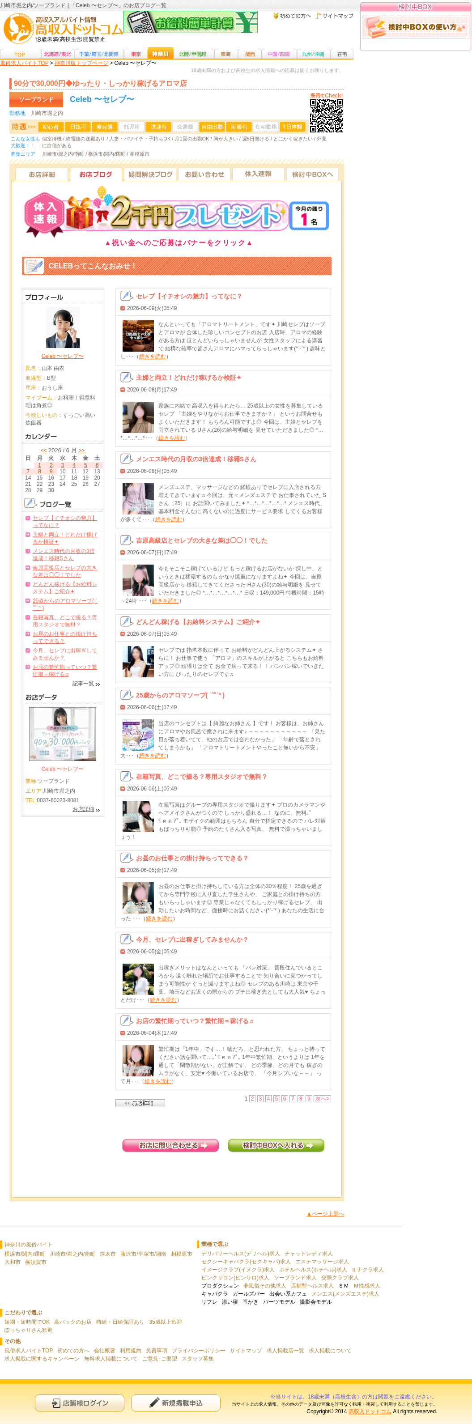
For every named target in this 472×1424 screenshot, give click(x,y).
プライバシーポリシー (198, 1350)
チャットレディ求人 (309, 1253)
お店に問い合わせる (170, 1145)
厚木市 (108, 1254)
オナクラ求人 (368, 1270)
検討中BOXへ (312, 174)
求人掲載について (330, 1350)
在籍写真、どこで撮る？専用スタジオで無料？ (202, 776)
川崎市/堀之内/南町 (73, 1254)
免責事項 (156, 1350)
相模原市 (181, 1254)
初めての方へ (73, 1350)
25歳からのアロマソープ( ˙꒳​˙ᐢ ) (180, 695)
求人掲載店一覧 (285, 1350)
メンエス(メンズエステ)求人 (345, 1294)
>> (81, 450)
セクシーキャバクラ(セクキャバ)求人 (246, 1261)
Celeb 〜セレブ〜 (63, 356)
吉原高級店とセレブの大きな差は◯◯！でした (202, 540)
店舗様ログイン (79, 1403)
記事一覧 (83, 683)
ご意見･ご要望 (159, 1359)
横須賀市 (36, 1262)
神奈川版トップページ (81, 63)
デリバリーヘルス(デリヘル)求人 (240, 1253)
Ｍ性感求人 (366, 1286)
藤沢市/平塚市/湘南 (143, 1254)
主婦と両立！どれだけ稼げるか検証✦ (189, 377)
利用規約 (130, 1350)
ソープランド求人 (295, 1278)
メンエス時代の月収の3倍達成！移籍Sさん (196, 459)
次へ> (322, 1099)
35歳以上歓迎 (165, 1322)
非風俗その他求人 (264, 1286)
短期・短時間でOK (27, 1322)
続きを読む (152, 356)
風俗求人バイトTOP (24, 63)
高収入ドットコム (370, 1411)
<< (44, 450)
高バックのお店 (73, 1322)
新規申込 (176, 1403)
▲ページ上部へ (325, 1214)
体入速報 (258, 174)
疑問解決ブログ (150, 174)
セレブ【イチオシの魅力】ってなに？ (189, 296)
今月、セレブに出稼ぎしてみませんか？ (192, 939)
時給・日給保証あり (120, 1322)
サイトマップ (246, 1350)
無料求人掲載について (111, 1359)
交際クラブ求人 (340, 1278)
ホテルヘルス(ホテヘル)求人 (313, 1270)
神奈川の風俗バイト (28, 1244)
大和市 (12, 1262)
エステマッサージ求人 (322, 1261)
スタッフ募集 (198, 1359)
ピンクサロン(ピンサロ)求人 (235, 1278)
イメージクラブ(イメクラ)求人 (238, 1270)
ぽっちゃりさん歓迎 (28, 1330)
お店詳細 (42, 174)
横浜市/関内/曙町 (24, 1254)
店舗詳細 (140, 1103)
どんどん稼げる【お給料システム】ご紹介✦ (198, 621)
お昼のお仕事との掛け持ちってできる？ (192, 858)
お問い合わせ (204, 174)
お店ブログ (96, 174)
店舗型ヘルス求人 (312, 1286)
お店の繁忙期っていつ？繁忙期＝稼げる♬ (195, 1020)
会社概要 (104, 1350)
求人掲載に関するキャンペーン (42, 1359)
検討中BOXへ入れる (276, 1145)
